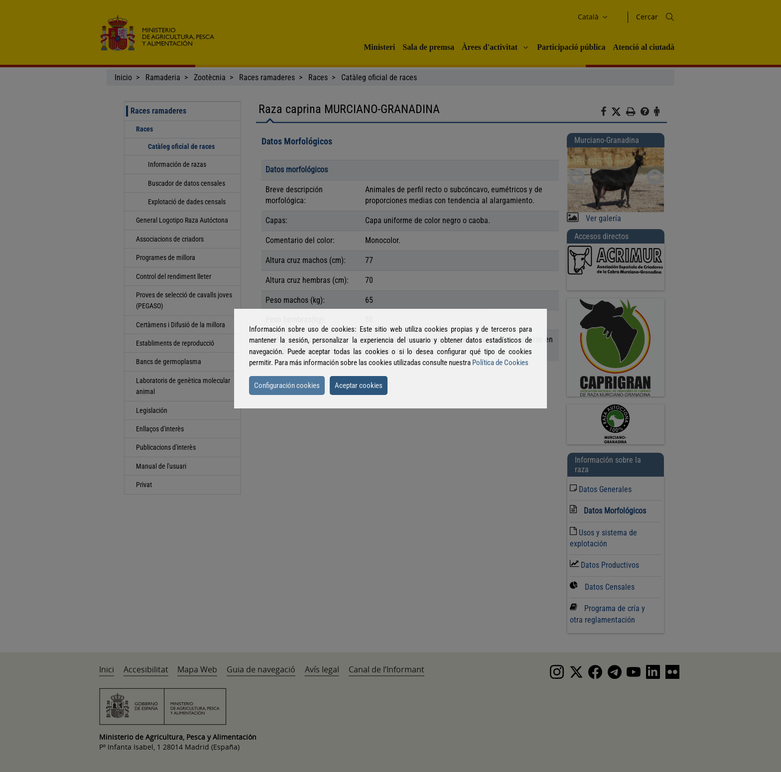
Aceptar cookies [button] (359, 385)
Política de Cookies (500, 362)
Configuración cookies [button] (287, 385)
